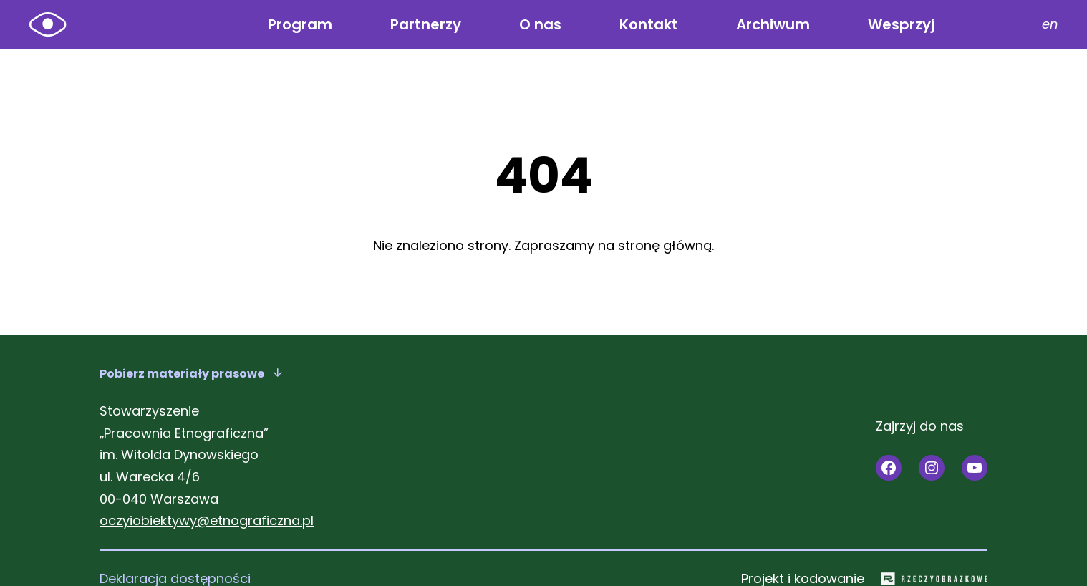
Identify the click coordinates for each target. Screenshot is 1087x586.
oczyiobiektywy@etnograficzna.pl (207, 520)
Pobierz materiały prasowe (182, 373)
